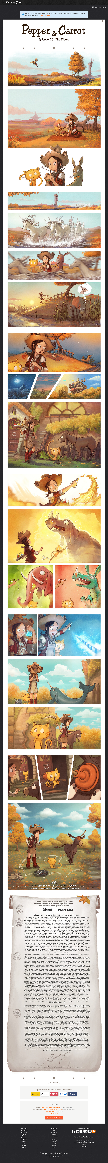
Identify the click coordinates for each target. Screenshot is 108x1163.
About (24, 1145)
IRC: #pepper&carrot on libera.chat (84, 1142)
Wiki (54, 1130)
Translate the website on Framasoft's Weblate (54, 1153)
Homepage (24, 1128)
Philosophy (24, 1136)
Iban (54, 1147)
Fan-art (24, 1134)
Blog (24, 1143)
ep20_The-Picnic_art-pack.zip (57, 1107)
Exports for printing (54, 1111)
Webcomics (24, 1130)
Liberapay (54, 1140)
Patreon (54, 1141)
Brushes (54, 1134)
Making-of (54, 1132)
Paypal (54, 1145)
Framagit (54, 1128)
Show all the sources (54, 1117)
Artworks (24, 1132)
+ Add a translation (45, 15)
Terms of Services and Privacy (54, 1155)
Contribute (24, 1140)
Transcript (55, 1082)
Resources (24, 1138)
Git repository (54, 1113)
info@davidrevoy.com (87, 1137)
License (24, 1147)
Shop (23, 1141)
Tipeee (54, 1143)
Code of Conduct (54, 1157)
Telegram (84, 1146)
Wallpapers (54, 1136)
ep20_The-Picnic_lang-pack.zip (59, 1109)
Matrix (84, 1144)
